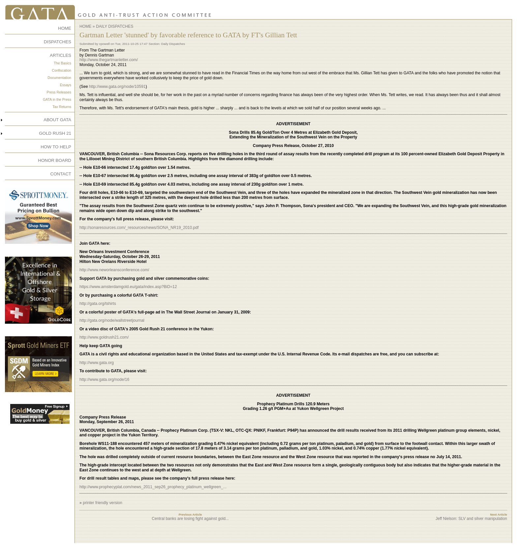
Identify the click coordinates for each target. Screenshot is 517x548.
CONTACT (60, 173)
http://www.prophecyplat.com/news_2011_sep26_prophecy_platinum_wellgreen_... (153, 487)
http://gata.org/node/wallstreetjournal (111, 320)
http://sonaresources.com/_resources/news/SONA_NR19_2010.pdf (139, 227)
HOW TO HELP (56, 146)
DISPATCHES (57, 41)
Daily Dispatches (114, 26)
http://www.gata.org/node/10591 (117, 86)
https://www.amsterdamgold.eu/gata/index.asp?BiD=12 (128, 286)
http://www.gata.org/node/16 (104, 379)
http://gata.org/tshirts (97, 303)
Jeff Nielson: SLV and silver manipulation (471, 518)
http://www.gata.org (96, 362)
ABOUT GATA (57, 119)
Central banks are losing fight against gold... (190, 518)
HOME (64, 28)
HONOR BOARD (54, 160)
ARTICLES (60, 55)
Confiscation (61, 70)
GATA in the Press (57, 99)
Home (85, 26)
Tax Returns (61, 107)
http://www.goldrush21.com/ (104, 337)
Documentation (59, 78)
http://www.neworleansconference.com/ (114, 270)
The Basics (62, 63)
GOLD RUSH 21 (55, 133)
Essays (65, 85)
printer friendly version (102, 502)
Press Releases (58, 92)
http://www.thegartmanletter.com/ (108, 59)
